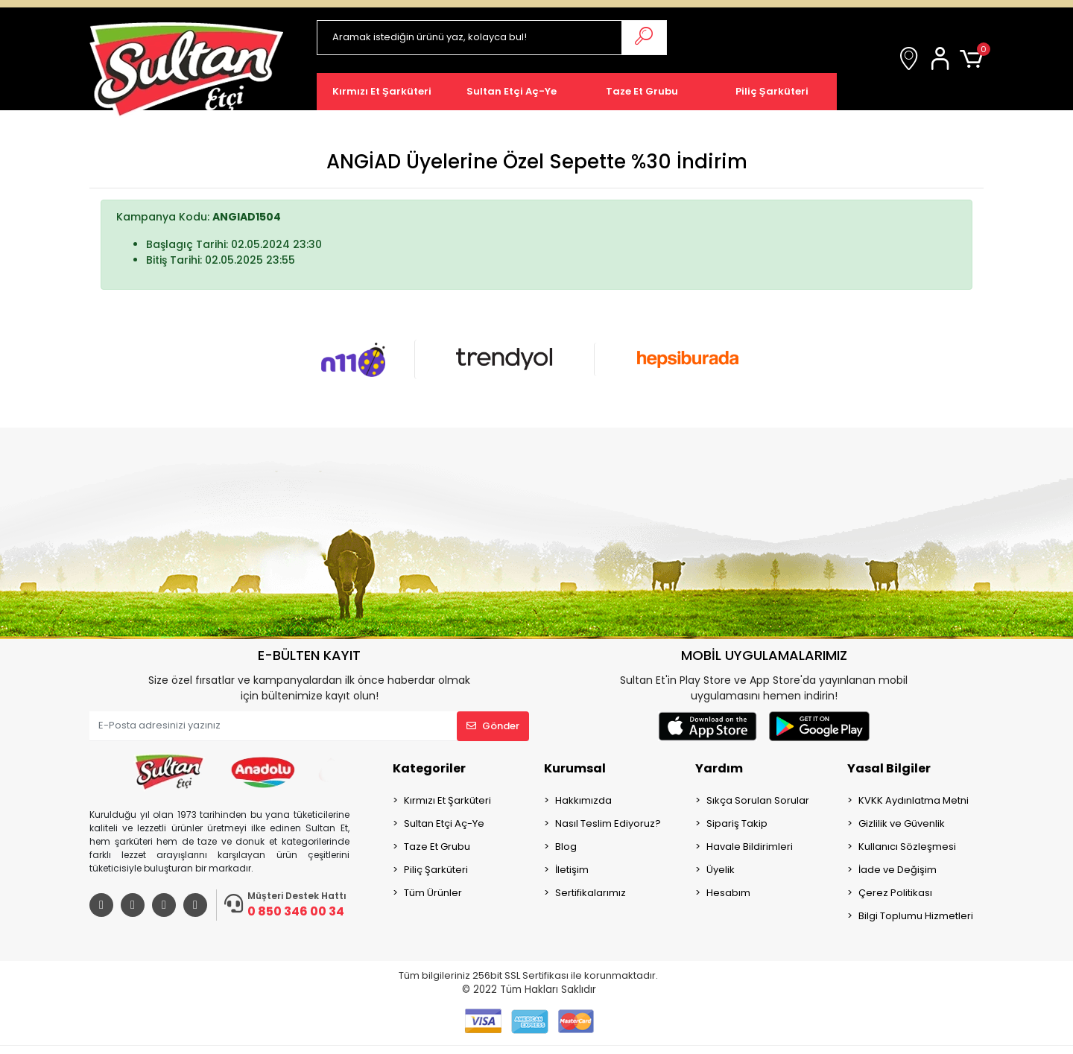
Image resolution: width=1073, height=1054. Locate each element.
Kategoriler (429, 768)
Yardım (719, 768)
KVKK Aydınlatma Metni (913, 800)
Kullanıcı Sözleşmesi (907, 846)
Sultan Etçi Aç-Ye (444, 823)
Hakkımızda (583, 800)
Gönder (492, 726)
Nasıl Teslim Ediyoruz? (608, 823)
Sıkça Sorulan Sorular (757, 800)
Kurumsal (575, 768)
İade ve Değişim (897, 870)
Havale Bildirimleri (749, 846)
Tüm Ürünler (433, 893)
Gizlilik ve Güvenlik (901, 823)
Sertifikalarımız (590, 893)
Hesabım (728, 893)
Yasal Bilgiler (889, 768)
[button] (942, 59)
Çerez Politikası (895, 893)
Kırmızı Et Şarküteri (447, 800)
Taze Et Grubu (437, 846)
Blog (566, 846)
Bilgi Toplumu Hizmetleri (915, 916)
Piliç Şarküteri (436, 870)
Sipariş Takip (736, 823)
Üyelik (720, 870)
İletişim (572, 870)
